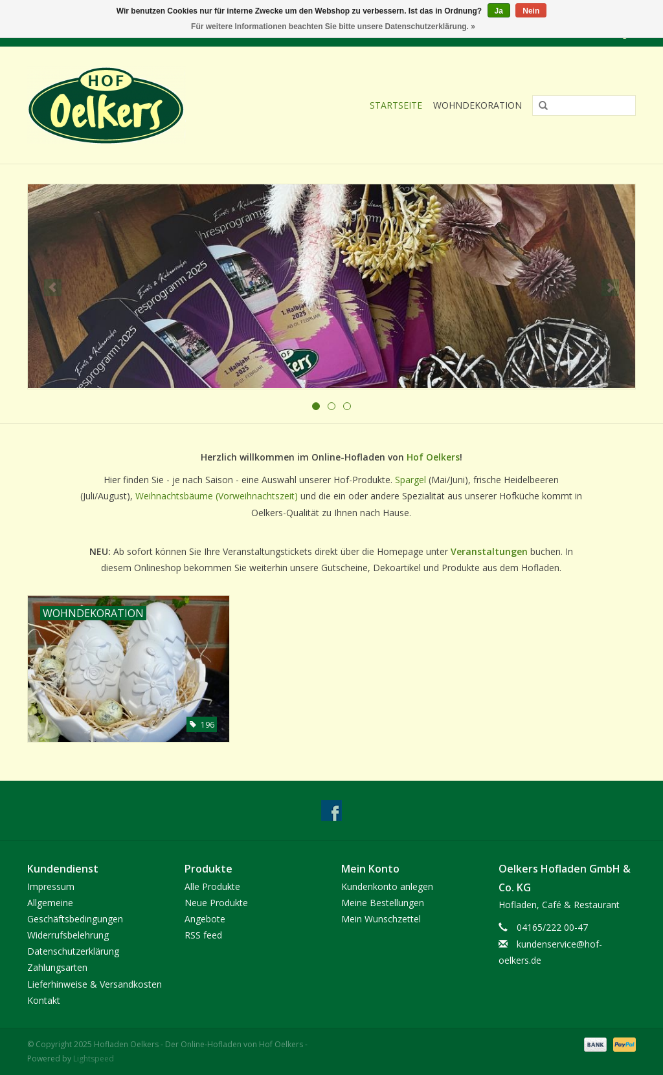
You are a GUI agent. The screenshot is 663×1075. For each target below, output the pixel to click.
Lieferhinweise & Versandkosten (94, 984)
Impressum (50, 886)
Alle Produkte (212, 886)
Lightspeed (93, 1058)
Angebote (205, 919)
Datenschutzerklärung (73, 951)
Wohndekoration (477, 105)
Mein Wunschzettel (381, 919)
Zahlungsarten (57, 967)
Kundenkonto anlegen (387, 886)
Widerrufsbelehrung (68, 935)
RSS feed (203, 935)
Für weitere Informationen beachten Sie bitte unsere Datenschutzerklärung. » (333, 26)
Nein (531, 11)
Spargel (412, 479)
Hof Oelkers (433, 457)
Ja (499, 11)
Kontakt (43, 1000)
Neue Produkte (216, 902)
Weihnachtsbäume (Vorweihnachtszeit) (216, 496)
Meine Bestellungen (382, 902)
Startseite (396, 105)
